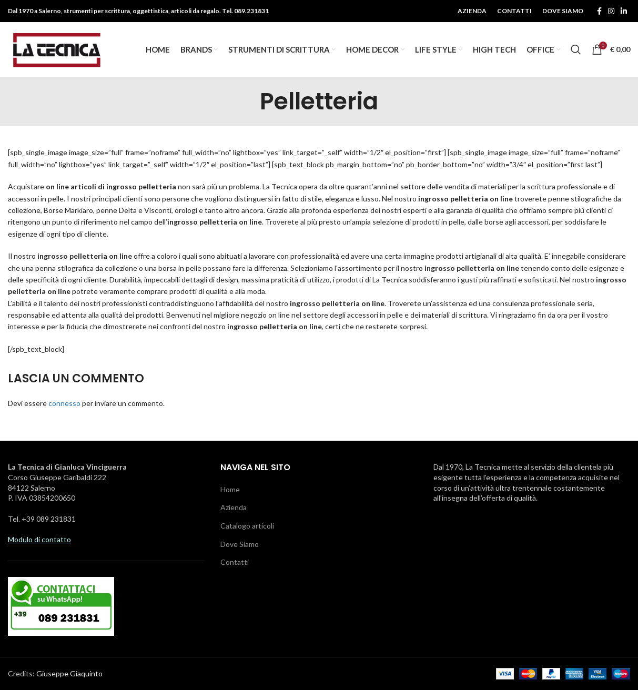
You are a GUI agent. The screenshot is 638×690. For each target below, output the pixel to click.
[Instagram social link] (611, 11)
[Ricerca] (575, 49)
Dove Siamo (239, 544)
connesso (64, 403)
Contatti (234, 562)
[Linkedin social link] (623, 11)
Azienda (233, 507)
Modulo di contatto (39, 539)
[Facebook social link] (599, 11)
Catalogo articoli (247, 525)
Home (230, 489)
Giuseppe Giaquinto (69, 673)
